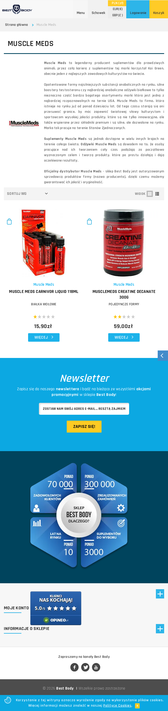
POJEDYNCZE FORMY (124, 304)
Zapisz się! (84, 426)
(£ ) (117, 15)
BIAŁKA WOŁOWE (43, 304)
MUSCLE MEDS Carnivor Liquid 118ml (43, 291)
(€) (118, 9)
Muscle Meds (43, 284)
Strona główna (16, 24)
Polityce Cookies (117, 705)
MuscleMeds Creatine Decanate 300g (124, 294)
